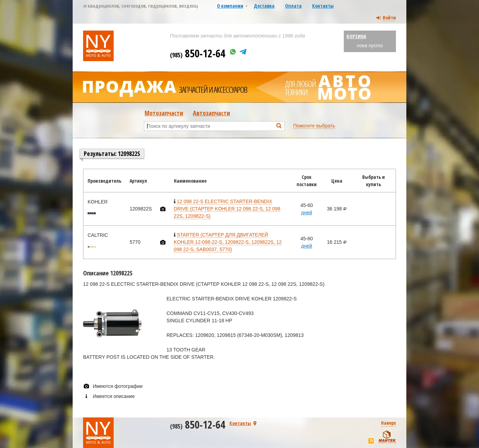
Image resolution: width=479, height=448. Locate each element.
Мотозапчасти (164, 113)
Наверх (388, 423)
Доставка (264, 5)
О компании (230, 5)
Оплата (293, 5)
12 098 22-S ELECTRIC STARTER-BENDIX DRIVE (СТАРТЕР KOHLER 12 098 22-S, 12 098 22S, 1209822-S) (227, 209)
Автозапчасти (211, 113)
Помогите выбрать (314, 125)
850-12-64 (197, 53)
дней (306, 212)
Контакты (323, 5)
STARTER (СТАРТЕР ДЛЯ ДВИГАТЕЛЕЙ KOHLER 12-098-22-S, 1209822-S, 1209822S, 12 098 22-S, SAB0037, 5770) (228, 242)
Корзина (356, 36)
